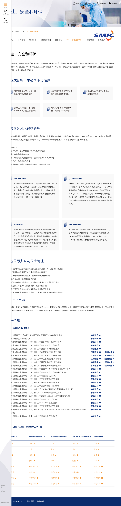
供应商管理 (89, 40)
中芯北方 (11, 466)
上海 (30, 443)
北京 (30, 449)
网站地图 (30, 501)
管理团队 (32, 40)
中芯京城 (11, 472)
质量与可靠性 (45, 40)
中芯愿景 (21, 40)
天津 (30, 455)
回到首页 (79, 3)
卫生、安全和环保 (32, 32)
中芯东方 (11, 484)
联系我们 (101, 40)
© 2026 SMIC (19, 501)
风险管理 (58, 40)
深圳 (30, 461)
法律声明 (40, 501)
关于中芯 (17, 32)
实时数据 (94, 352)
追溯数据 (108, 352)
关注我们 (115, 3)
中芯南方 (11, 478)
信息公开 (94, 335)
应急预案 (94, 349)
